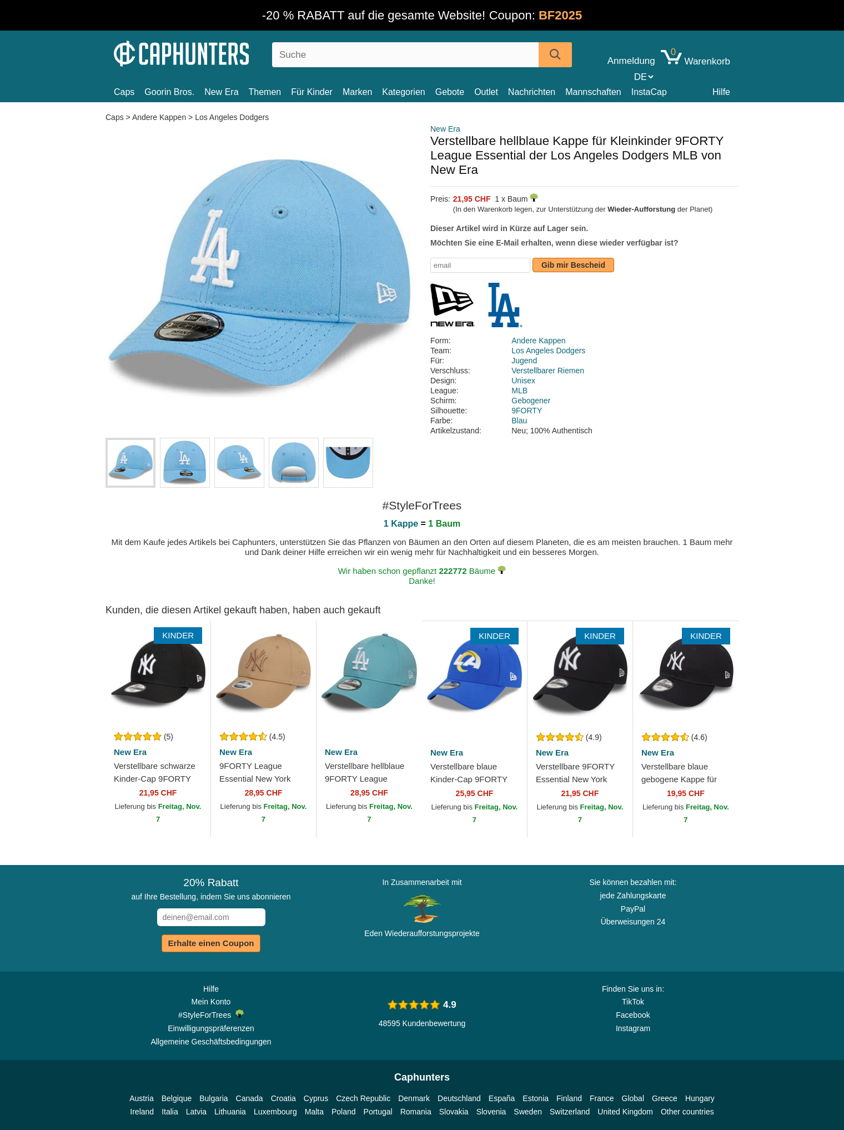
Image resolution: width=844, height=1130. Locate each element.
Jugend (524, 360)
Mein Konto (211, 1001)
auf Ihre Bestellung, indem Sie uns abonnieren (210, 889)
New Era (221, 92)
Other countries (687, 1111)
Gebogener (530, 400)
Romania (415, 1111)
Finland (569, 1098)
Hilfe (721, 92)
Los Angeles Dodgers (232, 117)
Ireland (142, 1111)
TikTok (633, 1001)
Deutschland (459, 1098)
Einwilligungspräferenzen (211, 1028)
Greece (664, 1098)
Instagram (633, 1028)
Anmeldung (631, 61)
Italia (170, 1111)
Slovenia (491, 1111)
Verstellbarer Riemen (547, 370)
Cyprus (316, 1098)
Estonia (536, 1098)
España (502, 1098)
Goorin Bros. (169, 92)
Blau (519, 420)
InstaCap (649, 92)
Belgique (177, 1098)
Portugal (378, 1111)
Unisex (523, 380)
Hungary (700, 1098)
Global (633, 1098)
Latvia (196, 1111)
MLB (519, 390)
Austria (141, 1098)
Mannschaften (593, 92)
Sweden (528, 1111)
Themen (265, 92)
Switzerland (570, 1111)
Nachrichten (531, 92)
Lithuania (230, 1111)
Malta (314, 1111)
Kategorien (403, 92)
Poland (343, 1111)
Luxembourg (275, 1111)
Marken (357, 92)
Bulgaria (213, 1098)
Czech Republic (363, 1098)
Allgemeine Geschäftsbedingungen (210, 1041)
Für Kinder (312, 92)
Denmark (414, 1098)
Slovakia (454, 1111)
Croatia (283, 1098)
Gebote (449, 92)
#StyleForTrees (211, 1014)
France (602, 1098)
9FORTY (526, 410)
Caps (124, 92)
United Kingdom (625, 1111)
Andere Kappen (159, 117)
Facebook (633, 1015)
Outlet (486, 92)
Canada (249, 1098)
